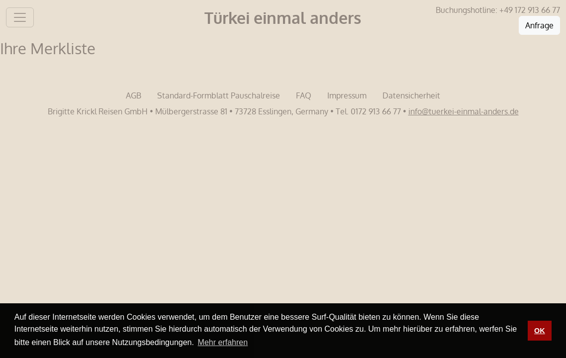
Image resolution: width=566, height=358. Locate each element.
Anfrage (539, 25)
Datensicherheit (411, 95)
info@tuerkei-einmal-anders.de (463, 111)
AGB (133, 95)
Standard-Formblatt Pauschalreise (218, 95)
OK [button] (539, 331)
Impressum (347, 95)
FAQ (303, 95)
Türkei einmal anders (282, 17)
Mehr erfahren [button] (223, 342)
